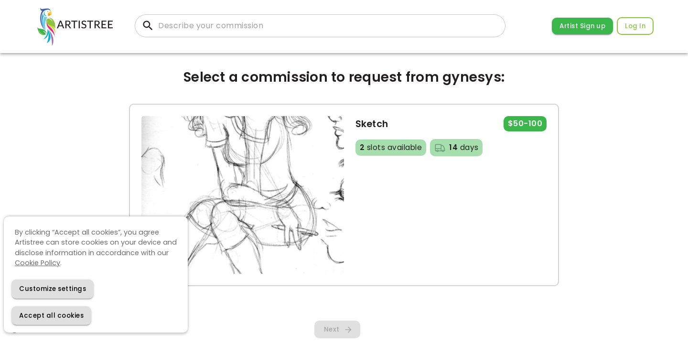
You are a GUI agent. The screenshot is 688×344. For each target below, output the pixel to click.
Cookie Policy (37, 263)
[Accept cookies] (51, 315)
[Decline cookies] (52, 289)
